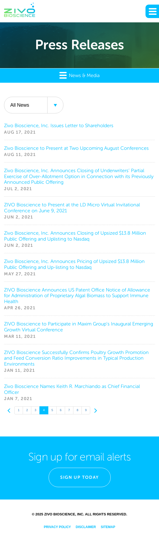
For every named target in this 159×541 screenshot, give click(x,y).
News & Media (79, 75)
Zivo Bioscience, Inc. (64, 514)
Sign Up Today (79, 477)
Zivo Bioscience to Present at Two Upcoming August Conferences (76, 148)
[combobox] (33, 105)
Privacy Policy (57, 527)
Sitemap (108, 527)
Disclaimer (86, 527)
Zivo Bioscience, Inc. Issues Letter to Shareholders (58, 125)
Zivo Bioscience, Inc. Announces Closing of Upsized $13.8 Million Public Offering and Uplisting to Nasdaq (75, 236)
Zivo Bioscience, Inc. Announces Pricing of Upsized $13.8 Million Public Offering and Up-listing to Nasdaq (74, 264)
